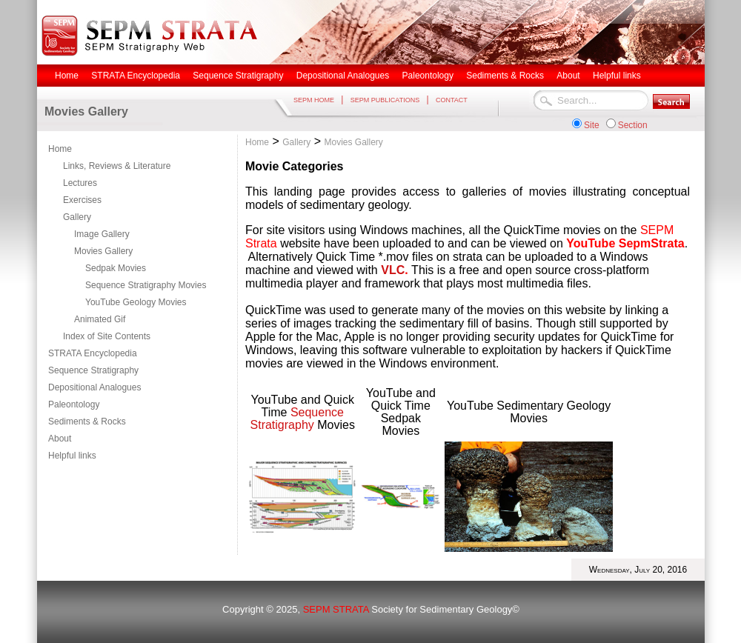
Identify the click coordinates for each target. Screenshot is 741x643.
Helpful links (72, 455)
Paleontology (73, 404)
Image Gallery (102, 234)
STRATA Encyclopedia (92, 353)
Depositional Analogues (94, 387)
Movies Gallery (103, 251)
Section (633, 125)
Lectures (80, 183)
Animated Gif (99, 319)
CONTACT (452, 100)
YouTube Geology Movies (136, 302)
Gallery (77, 217)
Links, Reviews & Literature (116, 166)
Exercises (82, 200)
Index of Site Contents (106, 336)
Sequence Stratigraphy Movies (145, 285)
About (59, 438)
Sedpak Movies (115, 268)
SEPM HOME (313, 100)
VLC (393, 270)
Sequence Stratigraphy (93, 370)
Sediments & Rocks (87, 421)
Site (591, 125)
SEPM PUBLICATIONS (384, 100)
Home (60, 149)
